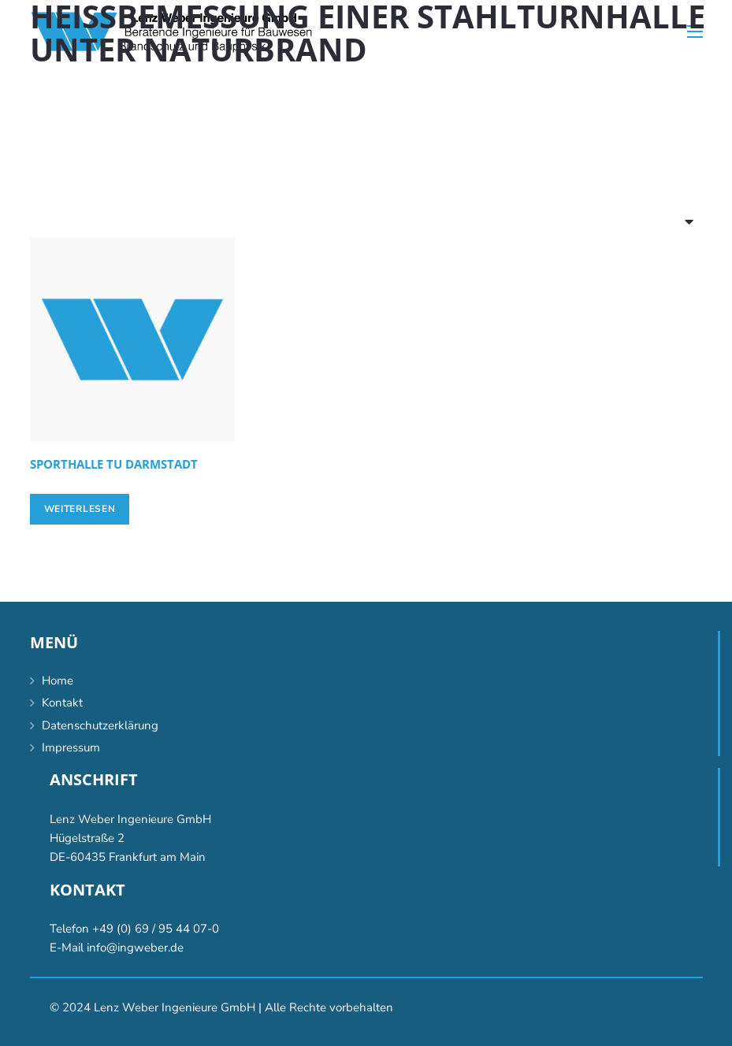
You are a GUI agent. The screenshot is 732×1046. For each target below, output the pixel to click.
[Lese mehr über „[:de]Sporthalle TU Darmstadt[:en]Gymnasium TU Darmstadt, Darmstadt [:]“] (80, 509)
